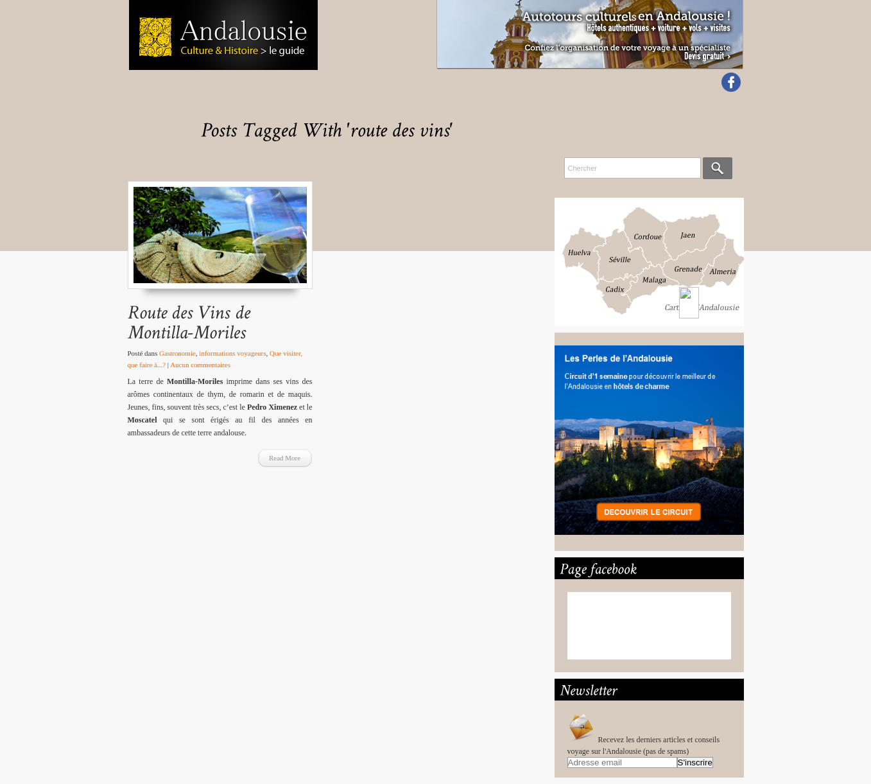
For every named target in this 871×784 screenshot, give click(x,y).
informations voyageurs (232, 353)
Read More (284, 458)
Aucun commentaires (200, 365)
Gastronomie (177, 353)
